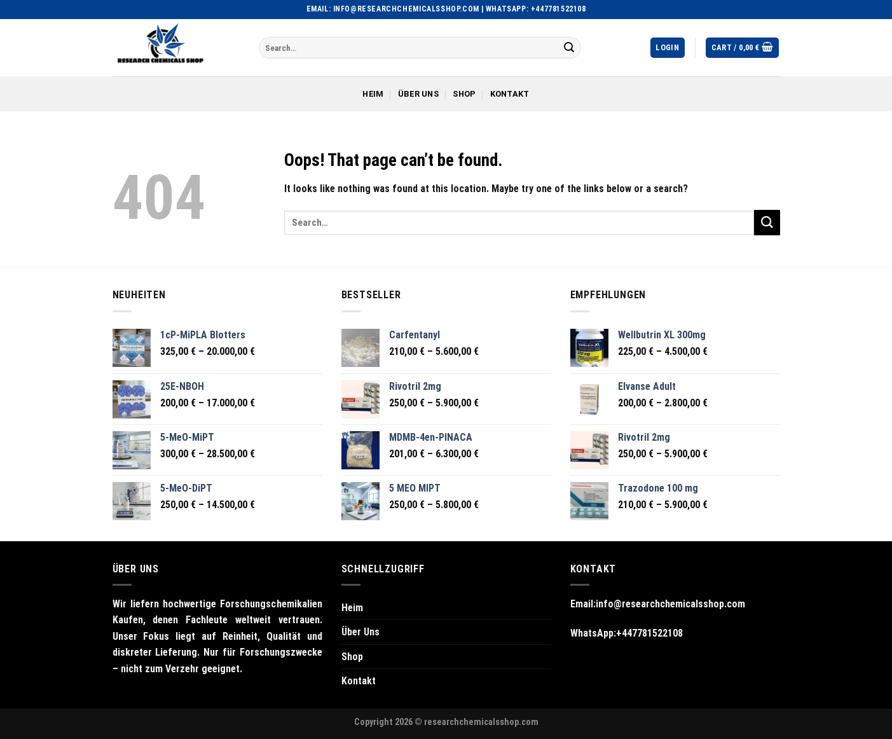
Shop (464, 94)
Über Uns (418, 94)
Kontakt (510, 94)
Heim (372, 94)
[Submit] (569, 48)
